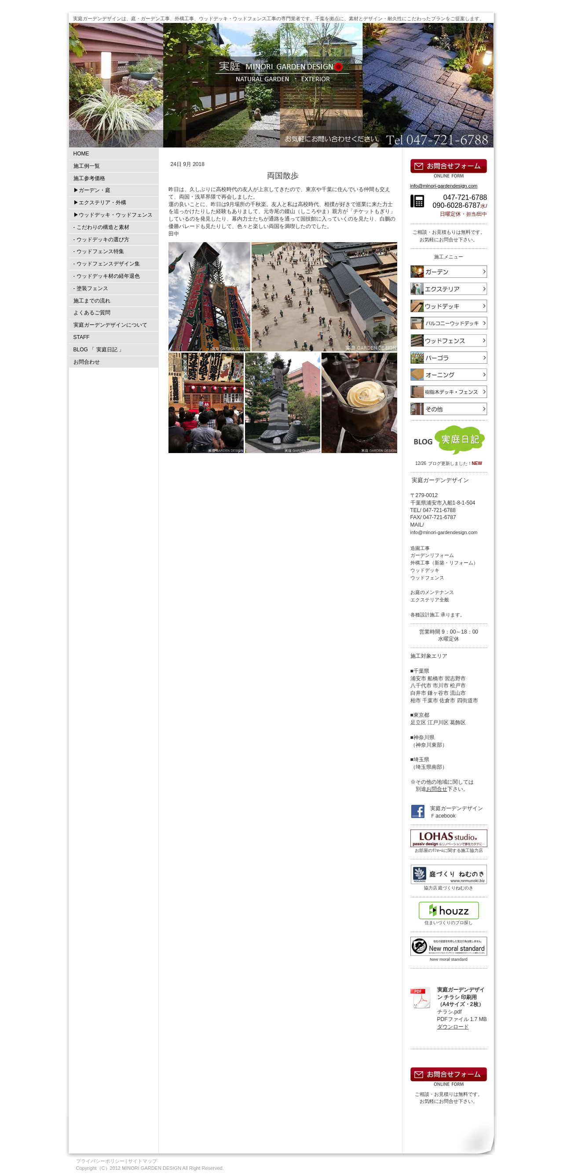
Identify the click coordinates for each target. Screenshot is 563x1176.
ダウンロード (453, 1027)
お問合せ (436, 789)
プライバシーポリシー (100, 1161)
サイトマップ (142, 1161)
